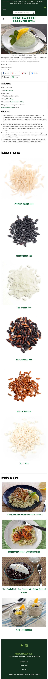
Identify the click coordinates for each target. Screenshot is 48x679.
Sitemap (24, 669)
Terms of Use (24, 662)
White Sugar (9, 99)
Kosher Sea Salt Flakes (16, 102)
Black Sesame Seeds (7, 108)
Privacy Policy (24, 665)
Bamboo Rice (9, 90)
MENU (4, 8)
